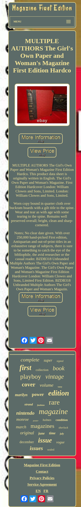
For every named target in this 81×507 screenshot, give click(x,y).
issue (45, 440)
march (21, 427)
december (26, 442)
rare (54, 402)
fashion (40, 405)
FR (45, 491)
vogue (60, 442)
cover (28, 384)
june (41, 433)
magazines (42, 426)
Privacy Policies (42, 478)
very (60, 386)
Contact (42, 471)
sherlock (63, 427)
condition (62, 420)
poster (35, 420)
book (58, 368)
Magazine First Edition (42, 465)
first (25, 368)
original (27, 432)
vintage (54, 376)
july (62, 433)
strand (28, 404)
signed (60, 361)
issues (36, 448)
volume (47, 385)
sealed (50, 449)
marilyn (21, 395)
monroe (22, 419)
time (52, 433)
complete (30, 360)
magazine (53, 411)
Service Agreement (42, 484)
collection (42, 370)
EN (38, 491)
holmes (47, 420)
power (38, 394)
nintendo (25, 413)
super (48, 360)
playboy (30, 376)
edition (58, 393)
